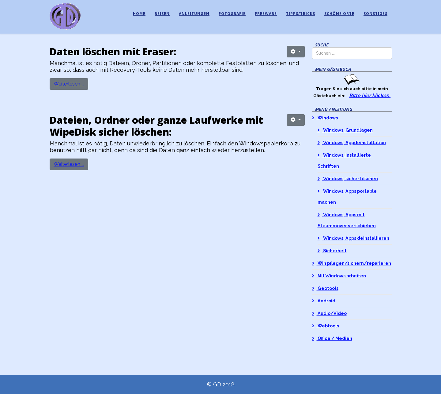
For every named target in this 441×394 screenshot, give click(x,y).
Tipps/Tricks (300, 13)
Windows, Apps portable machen (347, 196)
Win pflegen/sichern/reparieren (354, 263)
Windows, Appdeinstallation (354, 142)
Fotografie (232, 13)
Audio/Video (332, 313)
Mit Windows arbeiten (341, 275)
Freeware (266, 13)
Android (326, 300)
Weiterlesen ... (69, 84)
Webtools (328, 325)
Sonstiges (375, 13)
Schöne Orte (339, 13)
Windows (327, 117)
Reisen (162, 13)
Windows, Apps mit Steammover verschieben (347, 220)
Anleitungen (194, 13)
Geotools (327, 288)
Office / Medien (334, 338)
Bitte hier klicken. (369, 95)
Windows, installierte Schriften (344, 160)
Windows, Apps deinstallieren (355, 238)
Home (139, 13)
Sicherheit (334, 250)
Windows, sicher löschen (350, 178)
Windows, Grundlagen (347, 130)
